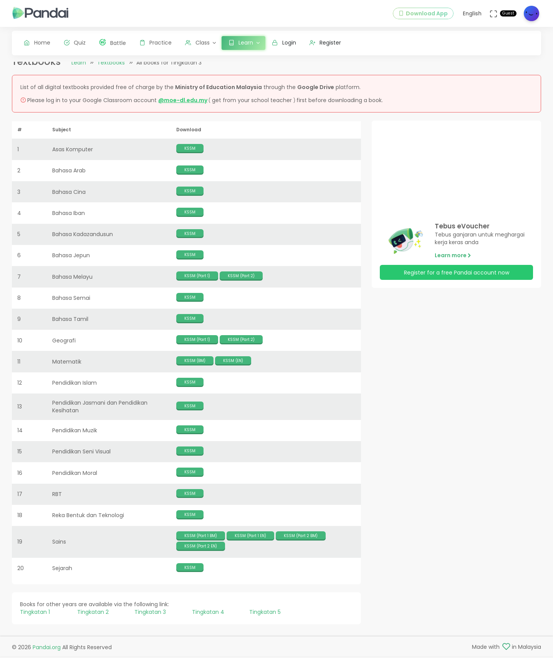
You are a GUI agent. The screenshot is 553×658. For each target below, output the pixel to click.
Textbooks (111, 69)
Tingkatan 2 (93, 618)
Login (284, 42)
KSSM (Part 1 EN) (250, 541)
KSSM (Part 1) (197, 281)
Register (325, 42)
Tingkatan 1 (35, 618)
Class (197, 42)
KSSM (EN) (233, 366)
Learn (78, 69)
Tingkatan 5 (265, 618)
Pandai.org (47, 648)
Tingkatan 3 (150, 618)
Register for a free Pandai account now (456, 278)
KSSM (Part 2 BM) (301, 541)
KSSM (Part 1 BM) (200, 541)
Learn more (453, 261)
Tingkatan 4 (208, 618)
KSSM (189, 154)
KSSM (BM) (194, 366)
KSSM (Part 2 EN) (200, 552)
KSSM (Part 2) (241, 281)
